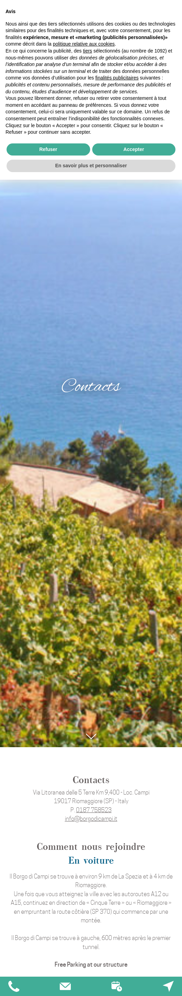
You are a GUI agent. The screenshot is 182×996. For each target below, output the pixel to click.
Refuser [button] (48, 149)
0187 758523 (94, 810)
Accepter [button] (133, 149)
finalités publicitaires (116, 78)
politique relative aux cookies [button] (84, 44)
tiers (87, 51)
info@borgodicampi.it (91, 818)
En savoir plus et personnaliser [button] (91, 165)
